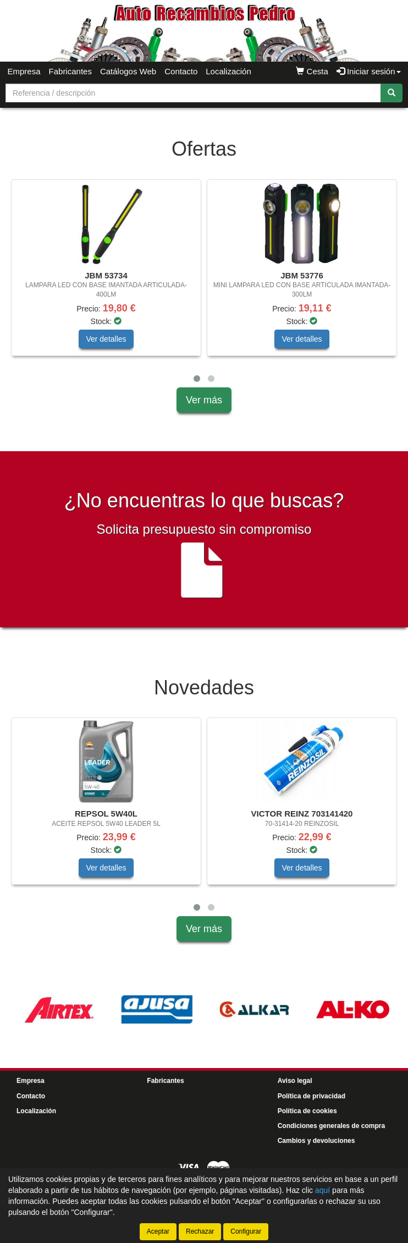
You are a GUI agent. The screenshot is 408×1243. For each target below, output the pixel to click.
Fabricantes (70, 71)
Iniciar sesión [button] (369, 71)
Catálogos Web (128, 71)
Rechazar (200, 1231)
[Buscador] (193, 93)
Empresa (24, 71)
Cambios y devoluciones (316, 1141)
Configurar (245, 1231)
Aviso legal (295, 1081)
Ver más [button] (204, 400)
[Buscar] (392, 93)
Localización (228, 71)
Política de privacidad (311, 1096)
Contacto (180, 71)
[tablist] (204, 283)
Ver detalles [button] (106, 339)
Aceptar (158, 1231)
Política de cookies (307, 1111)
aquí (322, 1190)
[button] (197, 379)
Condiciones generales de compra (331, 1126)
